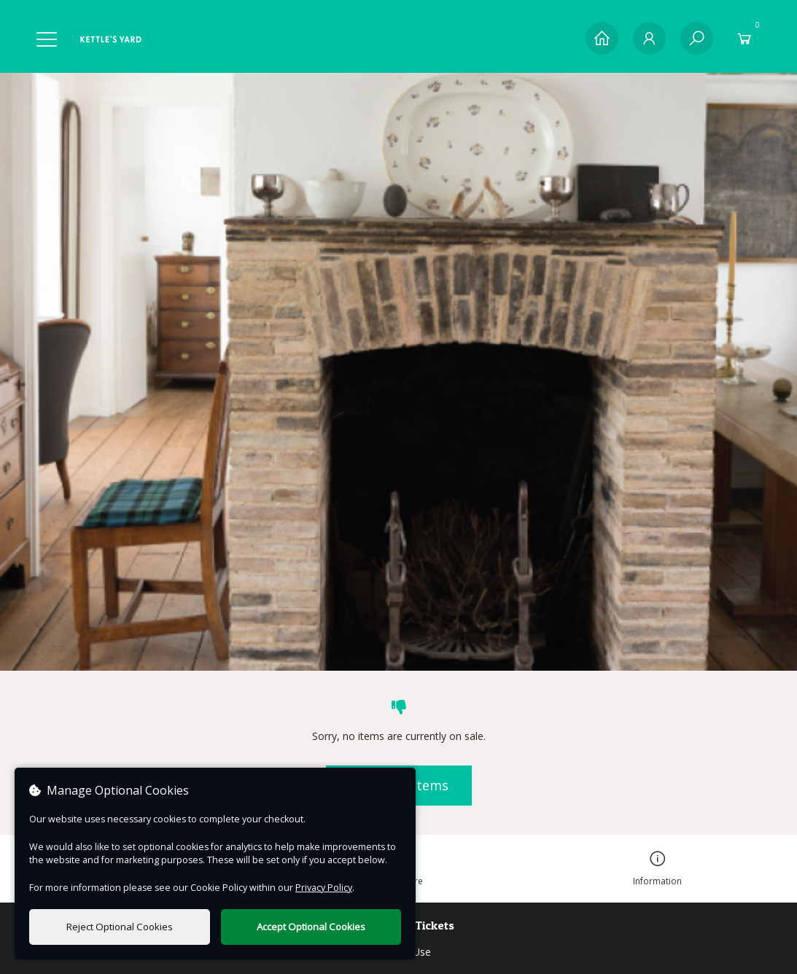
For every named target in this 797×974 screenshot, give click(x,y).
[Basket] (744, 38)
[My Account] (649, 38)
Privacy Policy (323, 887)
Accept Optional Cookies (311, 926)
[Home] (602, 38)
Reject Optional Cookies (119, 926)
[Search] (696, 38)
